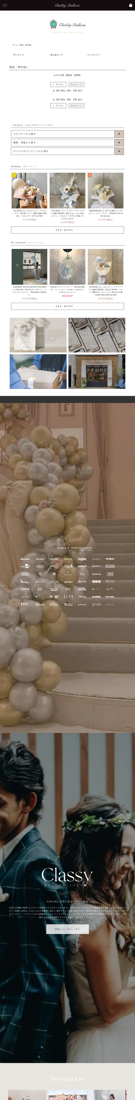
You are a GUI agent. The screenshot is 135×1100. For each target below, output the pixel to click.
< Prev (58, 84)
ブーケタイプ (93, 55)
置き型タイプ (56, 55)
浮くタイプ (18, 55)
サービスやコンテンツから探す (31, 151)
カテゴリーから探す (24, 134)
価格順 (69, 75)
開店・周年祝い (26, 45)
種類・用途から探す (24, 142)
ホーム (15, 45)
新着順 (77, 75)
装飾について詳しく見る (67, 929)
